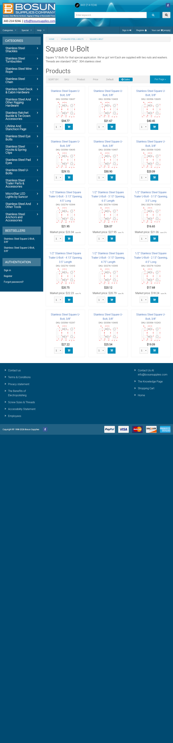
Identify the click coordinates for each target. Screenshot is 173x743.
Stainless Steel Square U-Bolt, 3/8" (19, 240)
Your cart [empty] (161, 30)
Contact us (14, 370)
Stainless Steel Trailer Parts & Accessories (15, 183)
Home (141, 395)
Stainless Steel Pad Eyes (18, 161)
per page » (160, 79)
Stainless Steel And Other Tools (18, 205)
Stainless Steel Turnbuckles (15, 60)
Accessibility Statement (21, 409)
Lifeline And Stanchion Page (15, 127)
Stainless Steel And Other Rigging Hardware (18, 102)
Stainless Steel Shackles (15, 49)
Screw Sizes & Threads (21, 402)
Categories (8, 30)
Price (95, 79)
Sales (126, 79)
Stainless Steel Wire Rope (18, 70)
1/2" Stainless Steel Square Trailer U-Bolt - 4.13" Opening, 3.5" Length (65, 257)
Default (109, 79)
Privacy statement (18, 384)
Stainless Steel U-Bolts (16, 171)
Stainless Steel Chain (15, 80)
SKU (66, 79)
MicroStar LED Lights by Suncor (16, 195)
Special (25, 30)
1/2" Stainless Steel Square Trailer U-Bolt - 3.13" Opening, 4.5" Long (65, 196)
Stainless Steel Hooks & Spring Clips (15, 149)
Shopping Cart (146, 388)
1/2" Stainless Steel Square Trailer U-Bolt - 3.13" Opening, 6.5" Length (108, 196)
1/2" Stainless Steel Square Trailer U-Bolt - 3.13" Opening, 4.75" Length (108, 257)
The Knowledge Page (150, 381)
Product (81, 79)
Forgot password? (14, 282)
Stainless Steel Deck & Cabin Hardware (18, 90)
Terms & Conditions (19, 377)
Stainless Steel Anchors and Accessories (15, 217)
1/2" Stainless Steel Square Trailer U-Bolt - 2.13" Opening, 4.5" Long (151, 257)
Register (141, 30)
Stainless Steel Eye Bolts (17, 138)
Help (39, 30)
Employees (14, 416)
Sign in (126, 30)
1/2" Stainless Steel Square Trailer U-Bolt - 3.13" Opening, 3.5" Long (151, 196)
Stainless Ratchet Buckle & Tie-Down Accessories (17, 116)
